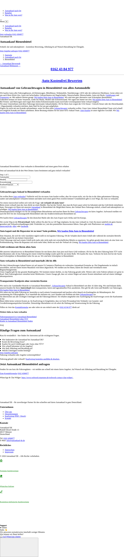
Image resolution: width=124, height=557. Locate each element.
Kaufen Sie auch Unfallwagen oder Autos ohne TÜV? (23, 344)
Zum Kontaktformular (8, 373)
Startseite (8, 55)
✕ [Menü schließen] (6, 22)
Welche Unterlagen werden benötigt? (16, 351)
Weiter (3, 187)
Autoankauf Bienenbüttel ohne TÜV (14, 319)
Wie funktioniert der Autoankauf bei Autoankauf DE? (23, 340)
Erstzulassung (5, 182)
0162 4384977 (17, 34)
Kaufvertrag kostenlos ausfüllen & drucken (43, 359)
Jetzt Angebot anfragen (9, 51)
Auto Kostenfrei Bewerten (62, 81)
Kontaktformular (21, 307)
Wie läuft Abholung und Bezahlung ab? (17, 348)
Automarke (4, 177)
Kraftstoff (4, 184)
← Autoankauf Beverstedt (10, 64)
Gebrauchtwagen (60, 108)
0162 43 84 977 (62, 69)
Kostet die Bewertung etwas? (13, 342)
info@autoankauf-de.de (16, 440)
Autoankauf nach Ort (13, 11)
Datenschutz (9, 450)
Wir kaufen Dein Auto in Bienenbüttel (49, 97)
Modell (3, 180)
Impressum (9, 452)
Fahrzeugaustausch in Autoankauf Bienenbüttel (18, 317)
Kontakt (8, 418)
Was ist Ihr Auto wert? (13, 15)
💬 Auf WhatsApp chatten (10, 537)
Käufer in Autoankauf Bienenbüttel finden (16, 321)
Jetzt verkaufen (6, 34)
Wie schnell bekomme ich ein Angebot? (17, 346)
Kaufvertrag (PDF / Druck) (15, 416)
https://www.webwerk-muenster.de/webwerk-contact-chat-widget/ (47, 378)
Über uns (8, 412)
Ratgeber (8, 13)
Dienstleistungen (11, 414)
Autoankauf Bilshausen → (10, 66)
